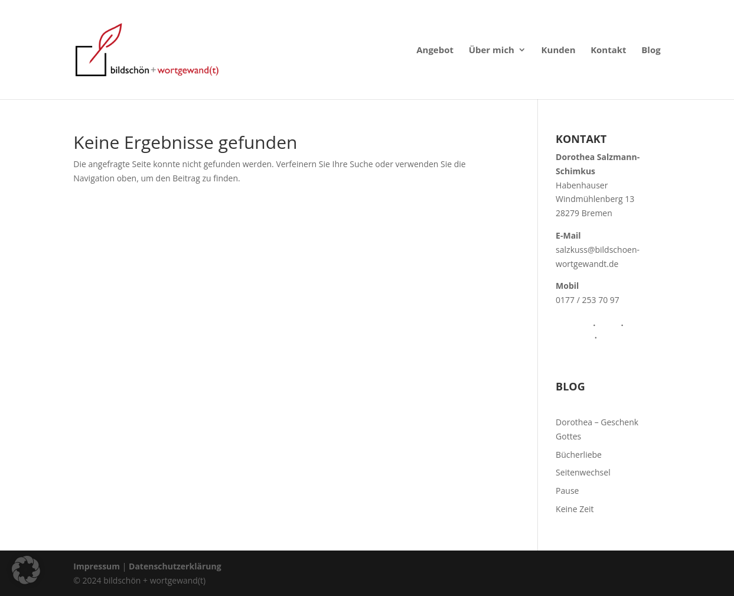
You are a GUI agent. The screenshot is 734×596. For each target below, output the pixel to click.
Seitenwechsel (583, 472)
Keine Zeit (574, 508)
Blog (650, 50)
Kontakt (609, 50)
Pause (567, 490)
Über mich (491, 50)
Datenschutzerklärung (175, 566)
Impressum (96, 566)
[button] (26, 570)
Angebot (435, 50)
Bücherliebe (579, 454)
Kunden (558, 50)
